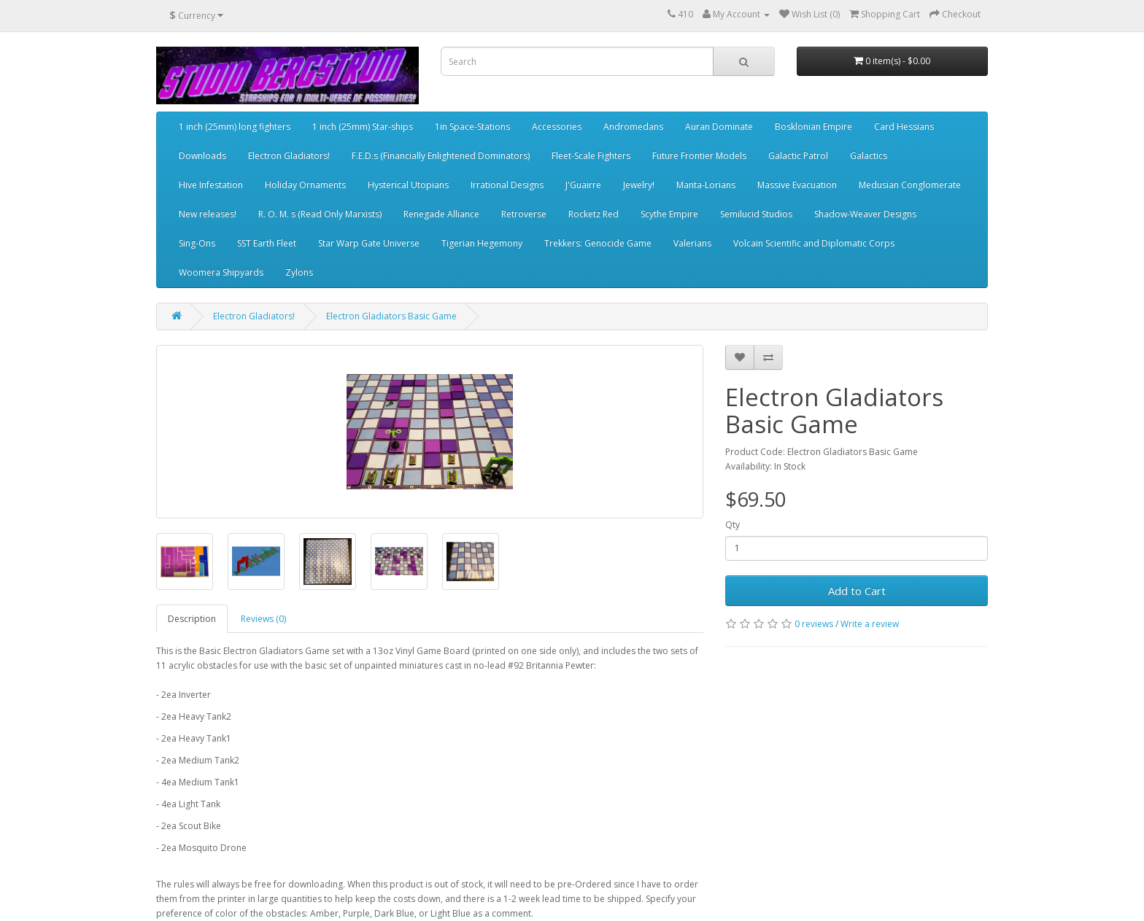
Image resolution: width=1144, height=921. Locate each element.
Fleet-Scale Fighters (591, 155)
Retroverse (523, 214)
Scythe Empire (669, 214)
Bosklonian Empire (813, 126)
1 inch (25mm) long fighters (234, 126)
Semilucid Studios (756, 214)
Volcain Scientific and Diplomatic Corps (813, 243)
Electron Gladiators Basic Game (391, 316)
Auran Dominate (719, 126)
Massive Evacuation (797, 185)
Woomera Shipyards (221, 272)
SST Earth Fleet (266, 243)
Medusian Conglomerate (910, 185)
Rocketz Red (593, 214)
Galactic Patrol (798, 155)
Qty (732, 524)
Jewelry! (638, 185)
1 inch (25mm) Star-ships (362, 126)
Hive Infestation (211, 185)
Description (192, 619)
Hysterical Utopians (408, 185)
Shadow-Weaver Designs (865, 214)
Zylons (299, 272)
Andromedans (633, 126)
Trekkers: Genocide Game (598, 243)
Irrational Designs (507, 185)
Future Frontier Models (699, 155)
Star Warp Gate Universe (369, 243)
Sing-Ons (197, 243)
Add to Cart (857, 590)
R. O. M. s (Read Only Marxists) (320, 214)
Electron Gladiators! (289, 155)
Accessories (556, 126)
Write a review (869, 624)
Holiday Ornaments (305, 185)
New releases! (207, 214)
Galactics (868, 155)
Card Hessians (904, 126)
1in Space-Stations (472, 126)
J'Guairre (583, 185)
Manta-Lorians (705, 185)
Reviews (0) (263, 619)
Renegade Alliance (441, 214)
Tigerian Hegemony (481, 243)
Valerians (692, 243)
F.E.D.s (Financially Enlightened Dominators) (441, 155)
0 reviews (814, 624)
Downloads (202, 155)
